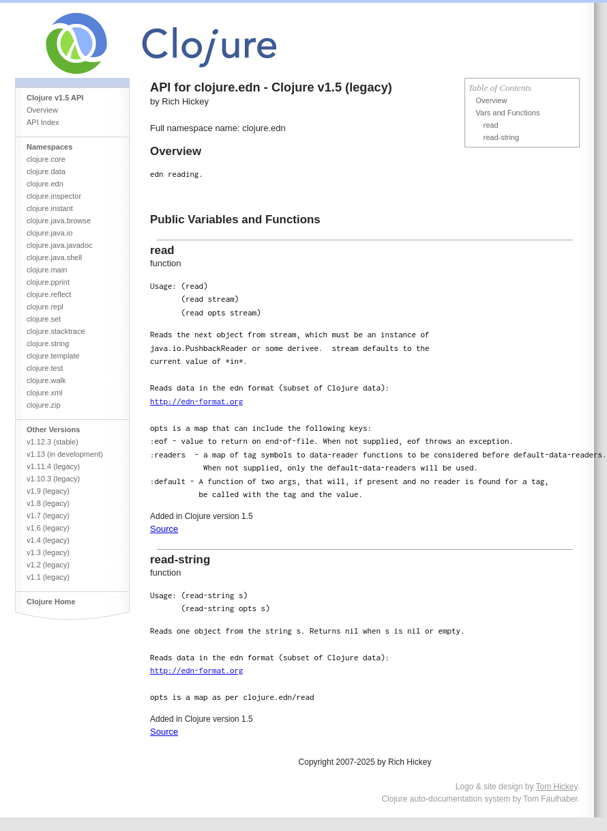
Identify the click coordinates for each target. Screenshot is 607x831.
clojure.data (46, 171)
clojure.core (46, 159)
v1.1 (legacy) (48, 577)
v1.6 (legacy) (48, 528)
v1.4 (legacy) (48, 540)
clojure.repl (45, 306)
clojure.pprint (48, 282)
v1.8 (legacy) (48, 503)
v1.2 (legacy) (48, 565)
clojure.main (47, 270)
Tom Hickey (557, 786)
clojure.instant (50, 208)
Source (164, 529)
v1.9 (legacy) (48, 491)
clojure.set (44, 319)
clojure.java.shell (54, 257)
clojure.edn (45, 184)
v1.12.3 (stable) (52, 442)
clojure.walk (46, 380)
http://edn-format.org (196, 401)
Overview (42, 110)
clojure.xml (45, 393)
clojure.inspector (54, 196)
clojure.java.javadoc (60, 245)
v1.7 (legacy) (48, 515)
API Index (43, 122)
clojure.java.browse (59, 220)
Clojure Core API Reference (211, 40)
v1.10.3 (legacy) (53, 479)
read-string (502, 137)
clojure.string (48, 343)
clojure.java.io (49, 233)
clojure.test (45, 368)
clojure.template (53, 356)
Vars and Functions (508, 113)
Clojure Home (51, 601)
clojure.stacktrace (56, 331)
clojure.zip (44, 405)
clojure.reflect (49, 294)
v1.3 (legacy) (48, 552)
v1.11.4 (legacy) (53, 466)
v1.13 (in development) (65, 454)
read (491, 125)
